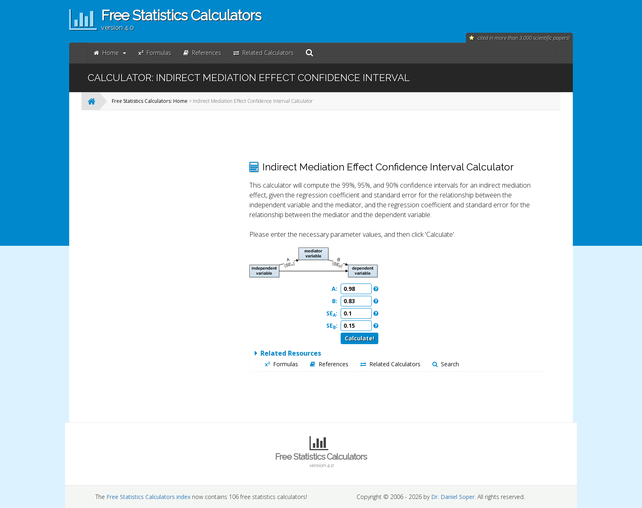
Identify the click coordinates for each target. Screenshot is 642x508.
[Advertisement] (175, 239)
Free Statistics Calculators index (148, 497)
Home (110, 53)
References (329, 364)
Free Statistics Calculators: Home (150, 101)
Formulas (281, 364)
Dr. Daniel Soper (453, 497)
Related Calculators (390, 364)
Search (445, 364)
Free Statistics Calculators (321, 460)
